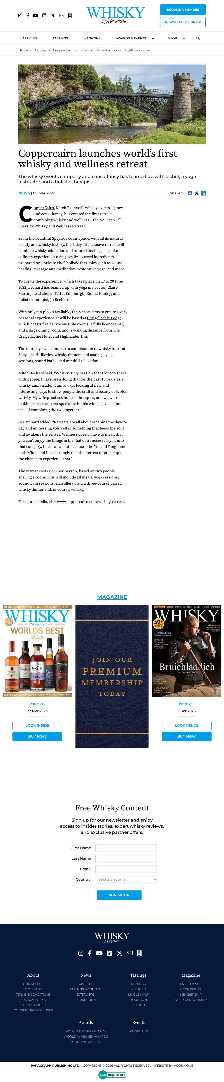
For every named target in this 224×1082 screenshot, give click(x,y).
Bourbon (138, 1000)
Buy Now (37, 736)
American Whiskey (191, 1000)
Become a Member (183, 10)
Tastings (60, 38)
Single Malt (138, 994)
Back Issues (190, 989)
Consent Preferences (33, 1010)
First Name (81, 848)
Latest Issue (190, 984)
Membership (191, 994)
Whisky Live (138, 1031)
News (25, 193)
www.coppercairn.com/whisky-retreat (90, 501)
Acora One (183, 1066)
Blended (138, 989)
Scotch (138, 1005)
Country (83, 879)
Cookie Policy (33, 1005)
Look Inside (37, 725)
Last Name (81, 858)
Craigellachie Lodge (104, 318)
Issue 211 (186, 704)
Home (23, 50)
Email (85, 869)
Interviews (85, 994)
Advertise (33, 989)
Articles (29, 38)
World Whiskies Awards (86, 1036)
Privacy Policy (33, 1000)
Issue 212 (37, 704)
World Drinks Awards (85, 1031)
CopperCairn (44, 207)
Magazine (92, 38)
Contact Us (33, 984)
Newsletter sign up (183, 22)
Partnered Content (86, 989)
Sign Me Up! (119, 895)
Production (86, 1000)
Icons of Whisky (85, 1042)
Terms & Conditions (33, 994)
